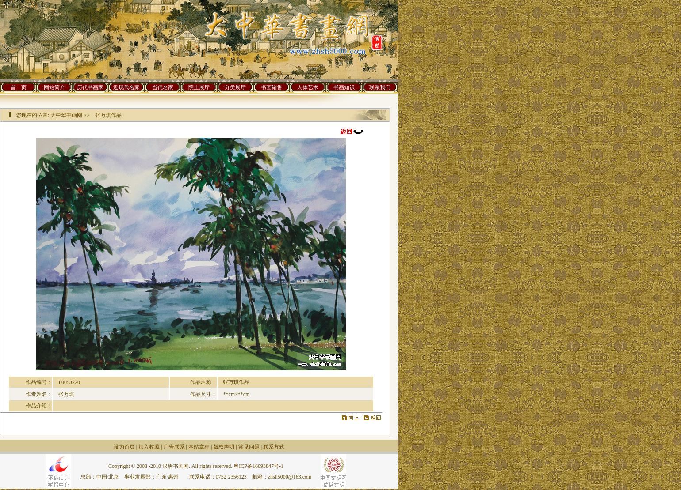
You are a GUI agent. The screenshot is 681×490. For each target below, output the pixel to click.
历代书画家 (90, 87)
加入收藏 (149, 447)
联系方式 (273, 447)
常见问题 (249, 447)
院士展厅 (199, 87)
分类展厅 (235, 87)
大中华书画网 (66, 115)
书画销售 (271, 87)
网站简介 (54, 87)
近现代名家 (126, 87)
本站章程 (199, 447)
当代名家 (162, 87)
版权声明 (223, 447)
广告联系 (174, 447)
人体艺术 (307, 87)
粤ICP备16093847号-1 (258, 466)
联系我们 (379, 87)
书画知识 (344, 87)
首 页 (19, 87)
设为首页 (124, 447)
